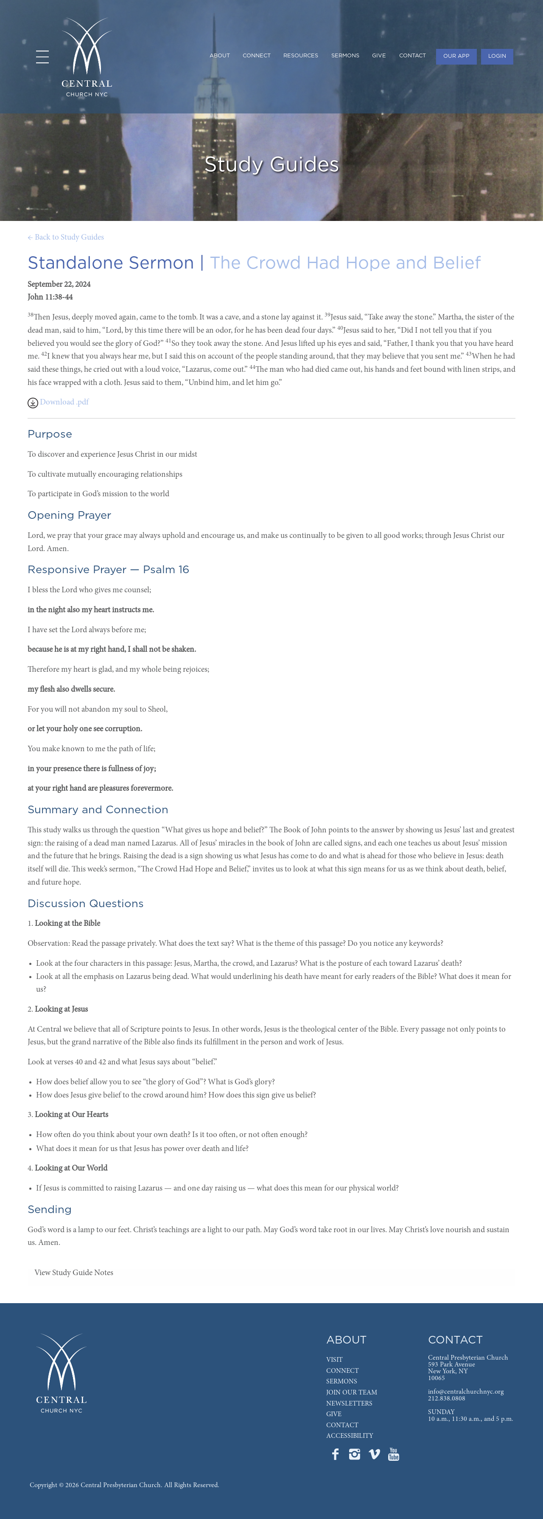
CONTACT (342, 1425)
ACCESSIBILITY (349, 1436)
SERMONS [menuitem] (345, 56)
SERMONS (341, 1381)
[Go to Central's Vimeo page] (375, 1457)
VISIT (334, 1360)
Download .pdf (58, 403)
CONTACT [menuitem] (412, 56)
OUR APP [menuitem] (456, 56)
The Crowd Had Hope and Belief (345, 263)
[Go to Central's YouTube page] (394, 1457)
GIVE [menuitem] (379, 56)
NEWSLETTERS (349, 1403)
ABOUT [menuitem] (220, 56)
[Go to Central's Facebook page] (336, 1457)
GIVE (333, 1414)
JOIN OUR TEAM (351, 1392)
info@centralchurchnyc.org (466, 1392)
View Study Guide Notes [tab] (73, 1273)
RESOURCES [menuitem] (300, 56)
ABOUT (346, 1340)
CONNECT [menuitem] (257, 56)
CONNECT (342, 1371)
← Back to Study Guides (66, 238)
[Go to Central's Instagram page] (355, 1457)
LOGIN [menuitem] (497, 56)
